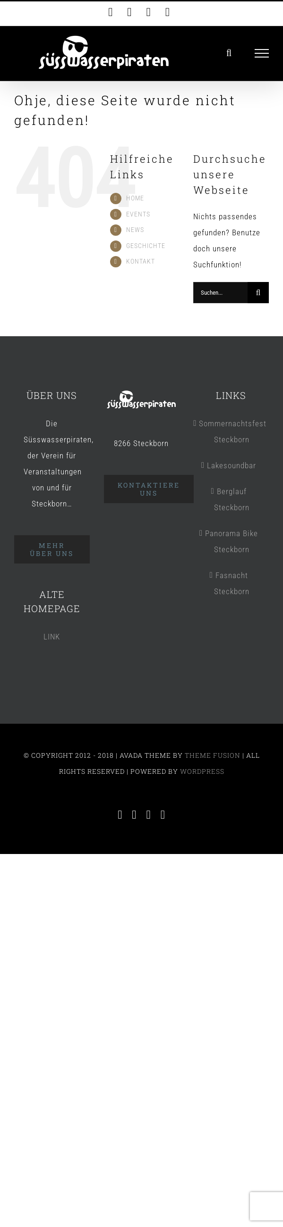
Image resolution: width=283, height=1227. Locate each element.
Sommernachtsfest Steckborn (231, 431)
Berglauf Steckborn (231, 499)
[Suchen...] (220, 292)
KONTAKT (140, 261)
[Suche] (258, 292)
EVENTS (138, 214)
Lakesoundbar (231, 465)
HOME (135, 198)
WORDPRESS (202, 771)
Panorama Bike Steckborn (231, 541)
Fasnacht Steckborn (231, 583)
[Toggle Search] (229, 53)
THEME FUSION (212, 755)
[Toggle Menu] (262, 53)
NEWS (135, 229)
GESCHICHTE (145, 245)
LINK (51, 636)
